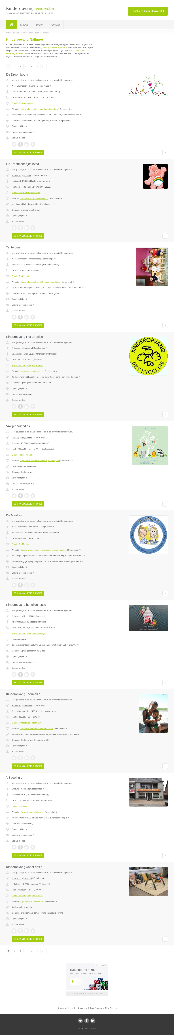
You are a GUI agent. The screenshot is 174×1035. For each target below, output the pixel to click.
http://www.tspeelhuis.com (31, 812)
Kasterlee (27, 705)
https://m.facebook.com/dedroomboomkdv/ (39, 109)
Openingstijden (20, 126)
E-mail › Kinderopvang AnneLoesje (27, 896)
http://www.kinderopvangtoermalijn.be (36, 728)
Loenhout (27, 878)
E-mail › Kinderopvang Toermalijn (26, 723)
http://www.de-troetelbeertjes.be (34, 198)
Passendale (34, 259)
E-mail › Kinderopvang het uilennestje (28, 633)
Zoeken (40, 24)
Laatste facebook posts (23, 132)
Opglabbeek (26, 437)
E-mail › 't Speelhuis (20, 806)
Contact (55, 24)
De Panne (33, 527)
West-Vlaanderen (19, 86)
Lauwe (32, 86)
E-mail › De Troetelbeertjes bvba (26, 192)
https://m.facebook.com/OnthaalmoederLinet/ (40, 282)
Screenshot (65, 109)
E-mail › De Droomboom (22, 103)
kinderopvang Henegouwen (54, 47)
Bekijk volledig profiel (28, 152)
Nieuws (24, 24)
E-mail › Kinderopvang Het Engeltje (27, 365)
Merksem (27, 348)
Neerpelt (25, 789)
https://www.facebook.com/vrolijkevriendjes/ (39, 460)
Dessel (26, 616)
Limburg (15, 437)
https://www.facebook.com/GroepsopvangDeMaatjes (43, 550)
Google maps (44, 86)
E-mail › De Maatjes (20, 544)
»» (43, 67)
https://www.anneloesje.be (31, 901)
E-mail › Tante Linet (20, 276)
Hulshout (27, 175)
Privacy (92, 1029)
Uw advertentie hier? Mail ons (87, 993)
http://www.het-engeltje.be (31, 371)
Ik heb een (148, 11)
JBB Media (84, 1029)
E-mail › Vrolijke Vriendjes (23, 455)
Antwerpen (16, 175)
